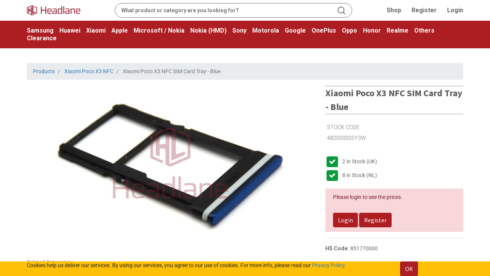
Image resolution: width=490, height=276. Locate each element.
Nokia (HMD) (208, 30)
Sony (239, 30)
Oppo (349, 30)
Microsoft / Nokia (159, 30)
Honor (372, 30)
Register (424, 10)
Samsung (40, 30)
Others (424, 30)
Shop (394, 10)
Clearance (42, 38)
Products (44, 71)
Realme (397, 30)
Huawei (69, 30)
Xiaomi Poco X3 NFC (88, 71)
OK (409, 269)
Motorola (265, 30)
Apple (119, 30)
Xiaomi (96, 30)
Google (295, 30)
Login (455, 10)
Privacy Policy (328, 265)
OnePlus (324, 30)
